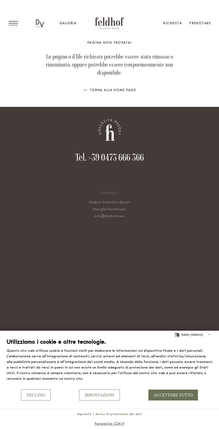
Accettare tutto (173, 395)
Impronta (84, 414)
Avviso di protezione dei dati (118, 414)
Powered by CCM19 (109, 424)
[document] (109, 363)
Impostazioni (99, 395)
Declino (36, 395)
